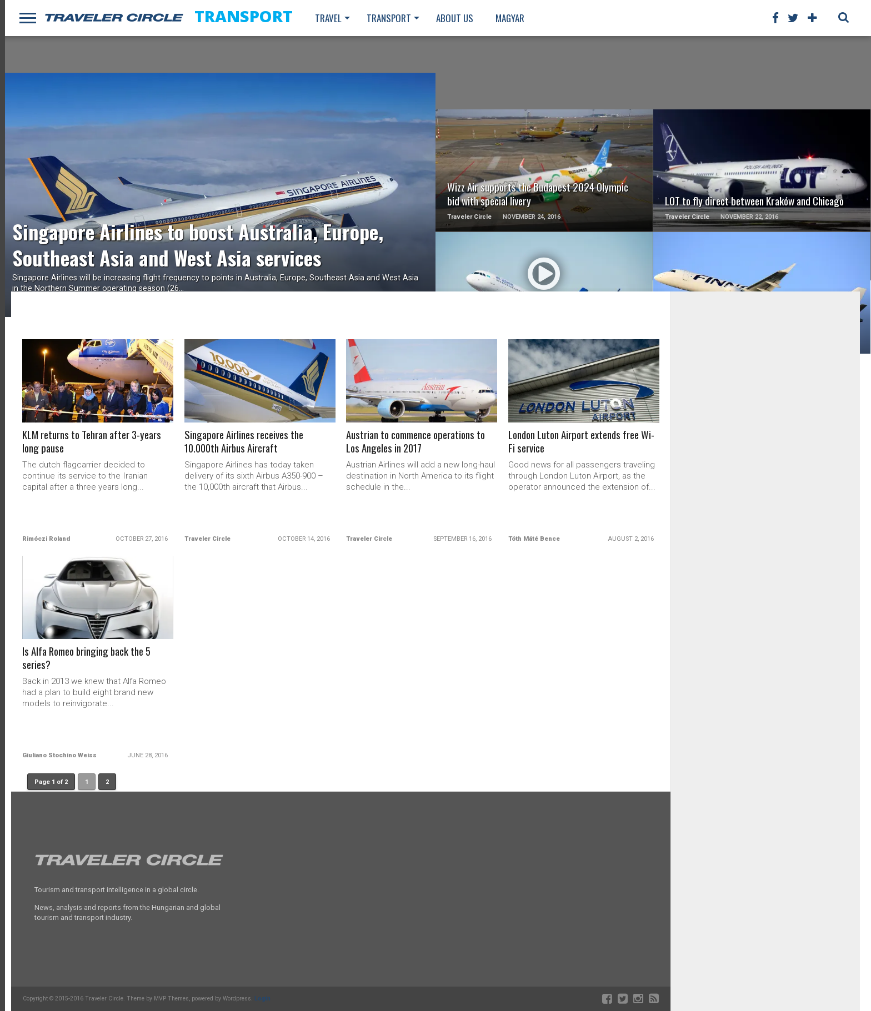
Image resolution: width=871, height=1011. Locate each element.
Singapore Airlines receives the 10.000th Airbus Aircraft (244, 442)
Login (262, 998)
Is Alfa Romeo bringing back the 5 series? (88, 658)
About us (454, 18)
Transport (389, 18)
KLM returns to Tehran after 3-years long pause (93, 442)
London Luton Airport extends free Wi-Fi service (582, 442)
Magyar (509, 18)
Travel (328, 18)
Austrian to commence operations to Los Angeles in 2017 (417, 442)
